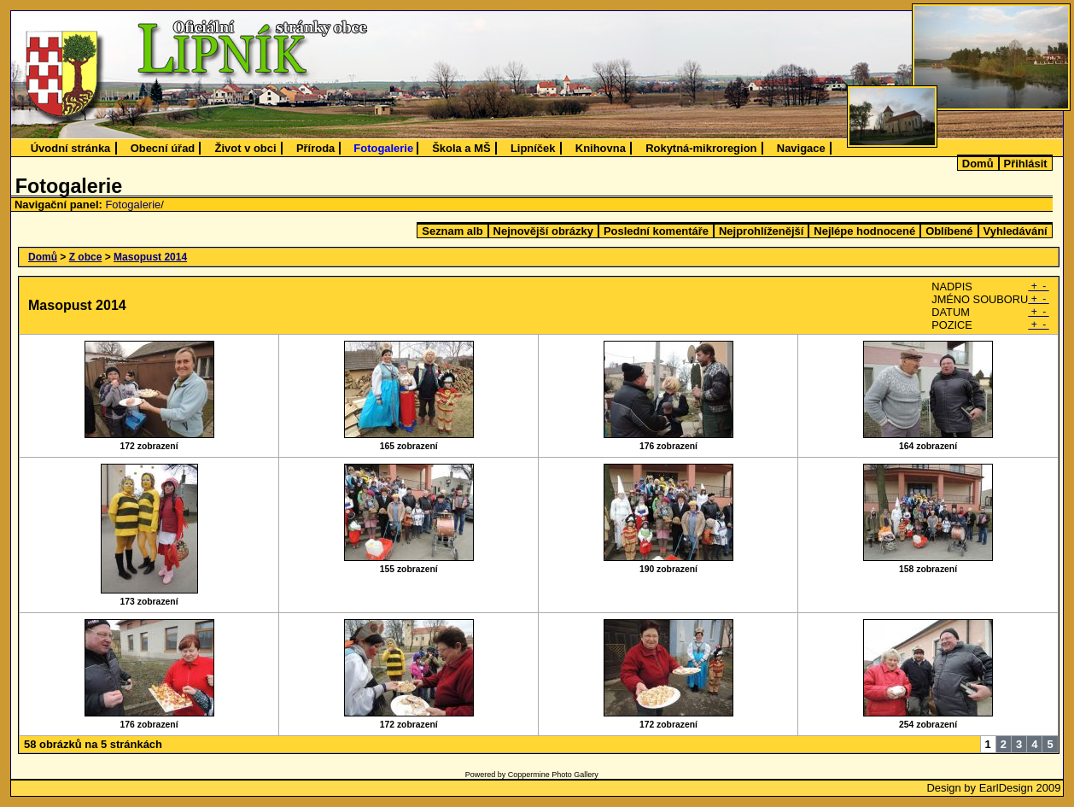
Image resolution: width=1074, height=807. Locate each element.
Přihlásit (1026, 163)
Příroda (315, 148)
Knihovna (600, 148)
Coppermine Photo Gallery (553, 774)
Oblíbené (948, 231)
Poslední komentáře (656, 231)
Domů (978, 163)
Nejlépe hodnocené (864, 231)
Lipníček (533, 148)
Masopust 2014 (150, 257)
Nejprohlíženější (761, 231)
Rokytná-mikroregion (700, 148)
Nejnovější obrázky (543, 231)
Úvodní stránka (71, 148)
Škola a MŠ (461, 148)
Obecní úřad (163, 148)
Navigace (801, 148)
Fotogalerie (383, 148)
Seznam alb (452, 231)
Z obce (85, 257)
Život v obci (246, 148)
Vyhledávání (1016, 231)
